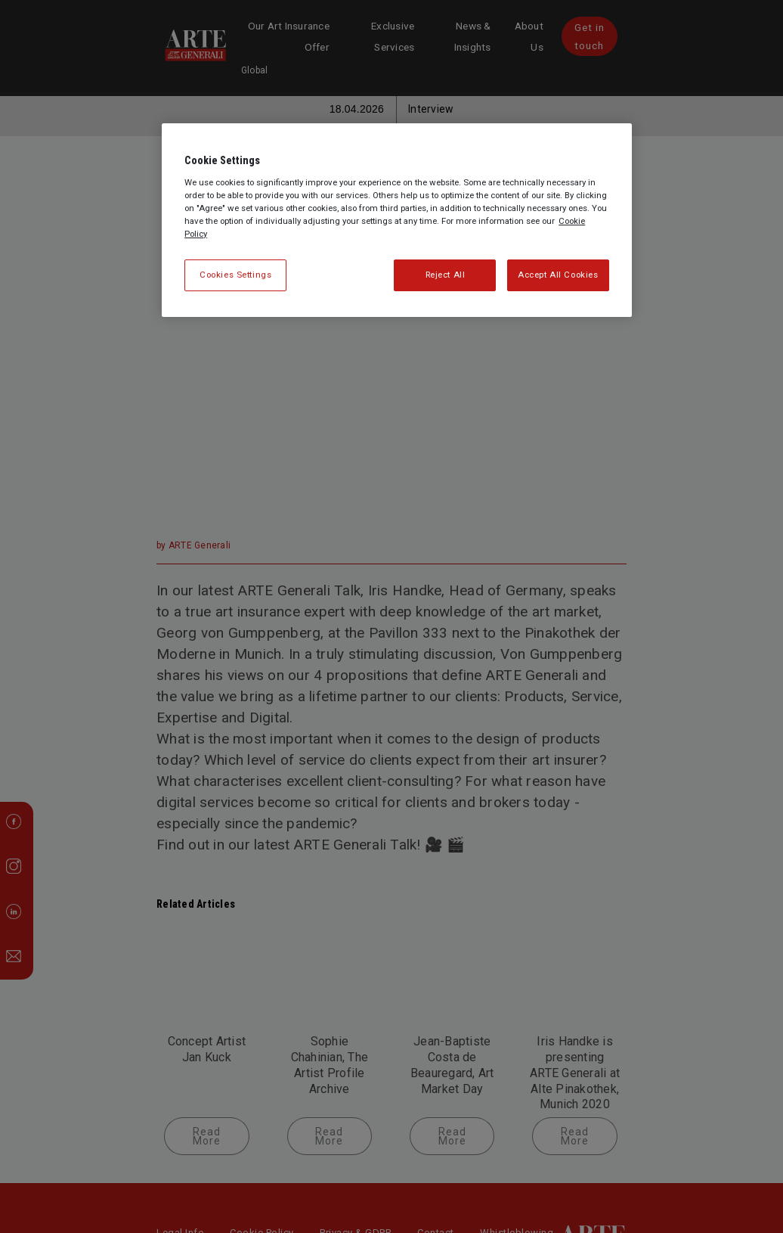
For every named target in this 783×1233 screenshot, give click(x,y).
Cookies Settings (235, 274)
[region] (397, 220)
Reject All (446, 274)
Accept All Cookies (558, 274)
